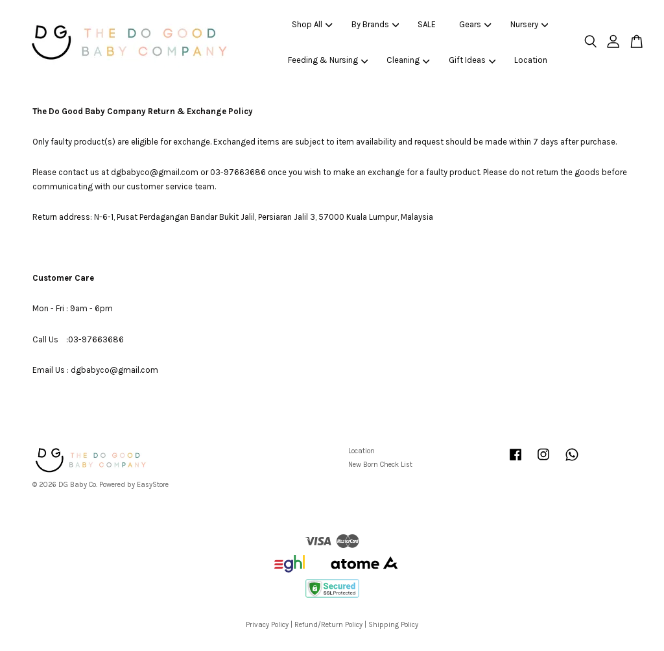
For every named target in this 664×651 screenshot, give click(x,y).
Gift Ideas (472, 60)
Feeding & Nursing (328, 60)
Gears (475, 24)
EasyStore (153, 484)
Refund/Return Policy (328, 625)
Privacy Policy (267, 625)
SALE (427, 24)
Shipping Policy (393, 625)
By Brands (375, 24)
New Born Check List (380, 464)
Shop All (312, 24)
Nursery (529, 24)
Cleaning (408, 60)
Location (530, 60)
